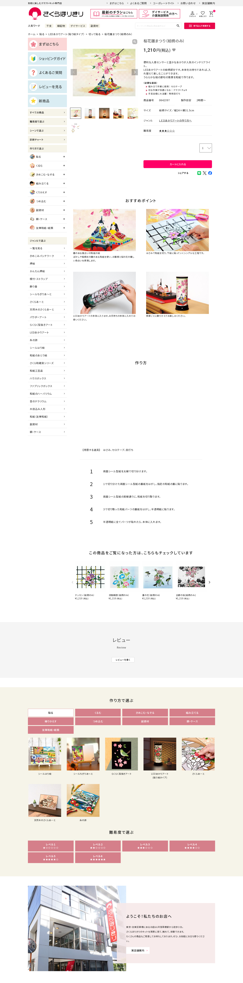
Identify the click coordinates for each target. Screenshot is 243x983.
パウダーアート (38, 317)
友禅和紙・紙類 (41, 227)
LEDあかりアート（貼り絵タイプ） (66, 34)
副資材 (94, 26)
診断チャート (37, 139)
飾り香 (33, 286)
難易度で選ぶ (37, 121)
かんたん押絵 (37, 271)
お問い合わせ (188, 3)
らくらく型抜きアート (41, 325)
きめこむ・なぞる (42, 174)
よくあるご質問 (138, 3)
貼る (41, 34)
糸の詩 (33, 340)
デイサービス (77, 26)
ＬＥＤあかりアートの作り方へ (175, 120)
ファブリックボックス (41, 386)
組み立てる (39, 183)
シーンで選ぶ (37, 130)
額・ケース (38, 218)
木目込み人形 (38, 409)
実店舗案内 (208, 3)
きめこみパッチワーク (42, 256)
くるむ (36, 165)
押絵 (32, 263)
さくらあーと (37, 302)
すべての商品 (37, 112)
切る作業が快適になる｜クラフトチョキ (167, 90)
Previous (74, 72)
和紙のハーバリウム (41, 393)
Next (135, 72)
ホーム (31, 34)
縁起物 (61, 26)
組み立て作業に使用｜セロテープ (165, 86)
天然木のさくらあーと (42, 309)
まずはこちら (116, 3)
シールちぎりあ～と (41, 294)
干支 (49, 26)
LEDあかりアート (39, 332)
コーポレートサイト (163, 3)
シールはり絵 (37, 348)
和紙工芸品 (36, 370)
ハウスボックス (38, 378)
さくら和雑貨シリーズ (42, 363)
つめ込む (38, 201)
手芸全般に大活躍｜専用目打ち (164, 93)
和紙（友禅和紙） (39, 416)
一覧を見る (36, 248)
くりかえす (38, 192)
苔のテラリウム (38, 401)
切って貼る (95, 34)
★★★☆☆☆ (167, 130)
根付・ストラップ (39, 279)
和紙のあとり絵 (38, 355)
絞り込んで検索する (199, 25)
